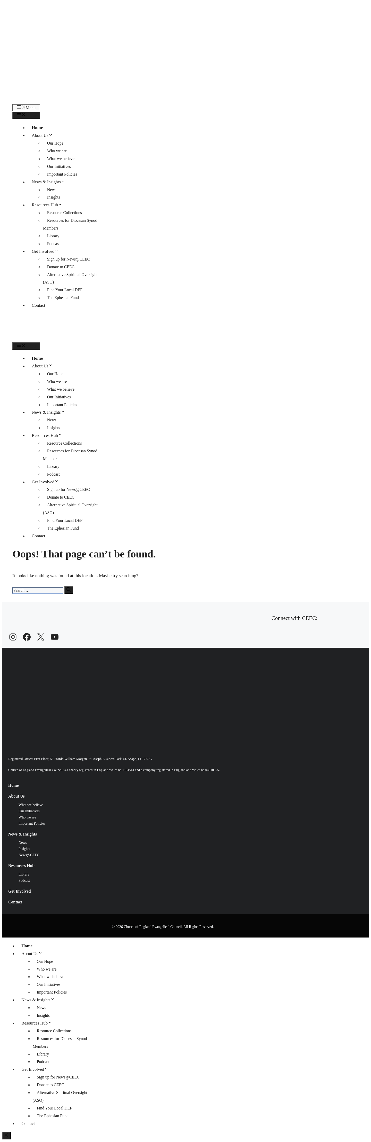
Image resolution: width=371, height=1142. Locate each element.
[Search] (68, 590)
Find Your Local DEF (64, 290)
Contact (38, 305)
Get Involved (47, 251)
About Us (44, 135)
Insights (53, 197)
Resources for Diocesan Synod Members (70, 224)
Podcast (53, 243)
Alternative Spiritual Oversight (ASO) (70, 278)
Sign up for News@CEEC (68, 259)
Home (37, 127)
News (51, 189)
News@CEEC (29, 855)
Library (53, 236)
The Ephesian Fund (63, 297)
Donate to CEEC (60, 267)
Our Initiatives (59, 166)
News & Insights (50, 181)
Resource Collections (64, 212)
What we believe (60, 158)
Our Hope (55, 143)
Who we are (57, 151)
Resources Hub (49, 204)
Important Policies (62, 174)
